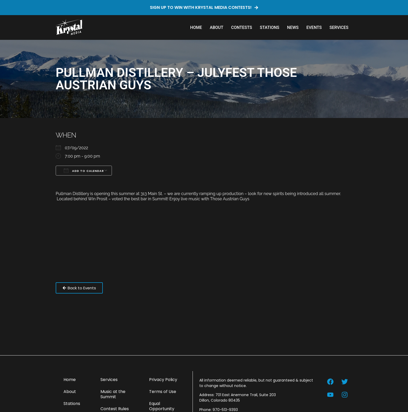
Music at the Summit (112, 394)
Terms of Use (162, 392)
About (216, 27)
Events (314, 27)
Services (338, 27)
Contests (241, 27)
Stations (269, 27)
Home (196, 27)
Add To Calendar (84, 170)
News (292, 27)
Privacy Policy (163, 380)
